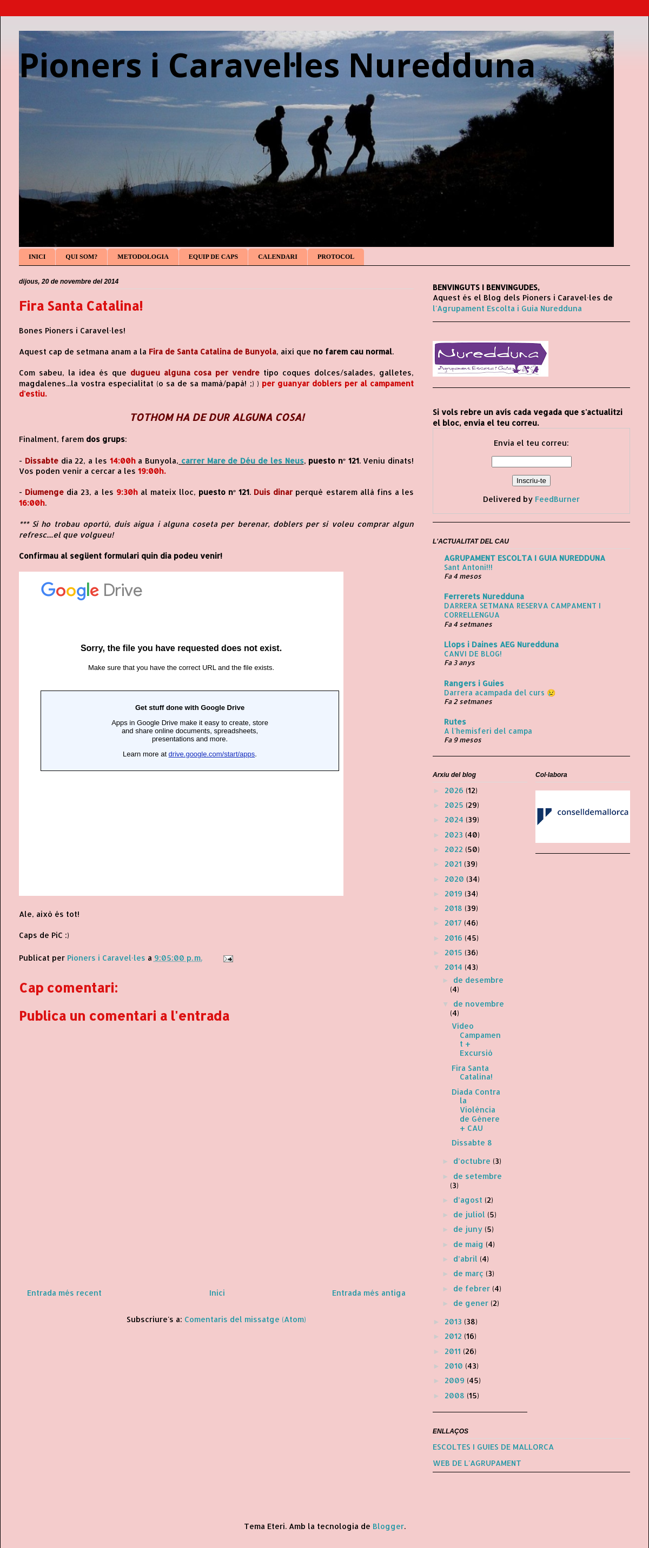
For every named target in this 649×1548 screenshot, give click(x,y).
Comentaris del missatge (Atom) (245, 1319)
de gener (472, 1303)
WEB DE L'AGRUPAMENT (477, 1462)
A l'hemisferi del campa (488, 730)
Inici (217, 1292)
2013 (454, 1321)
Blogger (388, 1526)
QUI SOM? (81, 256)
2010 (455, 1365)
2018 (455, 908)
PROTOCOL (335, 256)
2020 (455, 878)
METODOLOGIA (142, 256)
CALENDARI (277, 256)
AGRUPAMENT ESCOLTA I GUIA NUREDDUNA (524, 557)
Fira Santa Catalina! (472, 1072)
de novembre (478, 1003)
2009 (456, 1380)
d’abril (466, 1258)
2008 (456, 1395)
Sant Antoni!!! (468, 567)
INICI (37, 256)
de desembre (478, 979)
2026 (455, 790)
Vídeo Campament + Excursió (476, 1039)
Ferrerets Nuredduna (484, 596)
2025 (455, 804)
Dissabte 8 (472, 1142)
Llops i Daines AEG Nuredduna (501, 644)
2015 (455, 952)
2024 (455, 819)
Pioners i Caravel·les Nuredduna (277, 65)
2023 (455, 834)
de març (469, 1273)
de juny (469, 1229)
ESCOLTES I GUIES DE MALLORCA (493, 1446)
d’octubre (473, 1160)
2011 (454, 1351)
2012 (454, 1336)
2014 (455, 966)
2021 (454, 863)
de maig (469, 1244)
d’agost (469, 1199)
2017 (454, 922)
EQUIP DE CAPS (213, 256)
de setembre (477, 1176)
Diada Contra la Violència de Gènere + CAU (476, 1109)
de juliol (470, 1214)
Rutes (455, 721)
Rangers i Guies (474, 683)
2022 (455, 849)
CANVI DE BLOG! (473, 653)
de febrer (472, 1288)
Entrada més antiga (369, 1292)
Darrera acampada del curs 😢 (500, 692)
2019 (455, 893)
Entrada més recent (64, 1292)
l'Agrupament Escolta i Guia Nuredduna (507, 308)
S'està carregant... (181, 734)
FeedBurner (557, 499)
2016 (455, 937)
